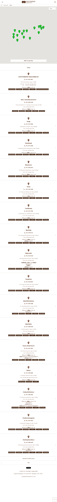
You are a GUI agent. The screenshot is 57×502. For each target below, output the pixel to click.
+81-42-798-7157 (29, 232)
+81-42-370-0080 (29, 124)
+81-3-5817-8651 (29, 79)
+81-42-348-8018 (29, 281)
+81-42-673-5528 (29, 255)
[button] (39, 32)
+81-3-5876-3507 (29, 167)
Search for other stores (28, 458)
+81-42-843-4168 (29, 102)
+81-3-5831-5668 (29, 303)
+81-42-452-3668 (29, 189)
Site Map (28, 471)
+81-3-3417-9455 (29, 420)
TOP (1, 5)
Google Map (28, 60)
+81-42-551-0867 (29, 348)
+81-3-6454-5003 (29, 394)
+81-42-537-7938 (29, 211)
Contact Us (22, 471)
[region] (28, 35)
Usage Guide (35, 471)
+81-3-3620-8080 (29, 373)
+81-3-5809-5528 (29, 326)
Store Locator (6, 5)
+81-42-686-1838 (29, 442)
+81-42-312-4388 (29, 145)
